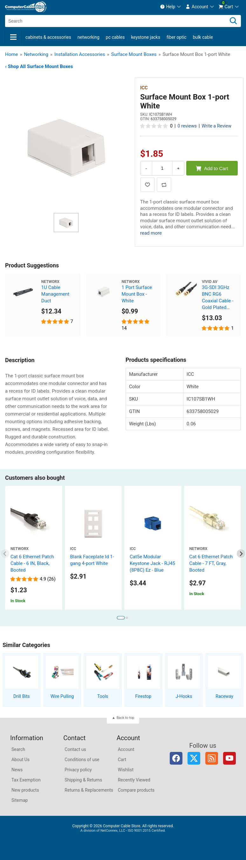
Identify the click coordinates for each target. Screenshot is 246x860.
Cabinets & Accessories (48, 37)
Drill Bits (21, 696)
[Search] (233, 21)
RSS (211, 758)
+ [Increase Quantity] (178, 168)
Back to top (125, 718)
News (17, 769)
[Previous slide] (5, 553)
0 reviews (187, 126)
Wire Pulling (62, 696)
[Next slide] (241, 553)
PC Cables (115, 37)
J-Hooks (184, 696)
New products (25, 790)
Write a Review (216, 126)
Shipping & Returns (83, 779)
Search (18, 749)
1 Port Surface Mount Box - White (137, 294)
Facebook (176, 758)
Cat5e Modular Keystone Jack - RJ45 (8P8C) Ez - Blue (152, 563)
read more (151, 233)
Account (126, 749)
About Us (20, 759)
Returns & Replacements (89, 790)
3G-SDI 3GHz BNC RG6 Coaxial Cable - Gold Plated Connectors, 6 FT (217, 298)
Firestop (143, 696)
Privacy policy (78, 769)
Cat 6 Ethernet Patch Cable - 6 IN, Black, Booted (32, 563)
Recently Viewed (134, 779)
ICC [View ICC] (144, 88)
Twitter (194, 758)
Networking (88, 37)
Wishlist (125, 769)
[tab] (121, 618)
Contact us (75, 749)
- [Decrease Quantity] (146, 168)
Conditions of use (82, 759)
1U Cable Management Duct (55, 294)
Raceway (224, 696)
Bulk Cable (203, 37)
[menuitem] (171, 6)
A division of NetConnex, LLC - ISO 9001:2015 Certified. (123, 831)
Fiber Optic (176, 37)
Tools (102, 696)
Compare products (136, 790)
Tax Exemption (26, 779)
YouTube (229, 758)
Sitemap (19, 800)
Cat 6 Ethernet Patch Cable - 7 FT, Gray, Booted (211, 563)
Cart (122, 759)
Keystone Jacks (145, 37)
